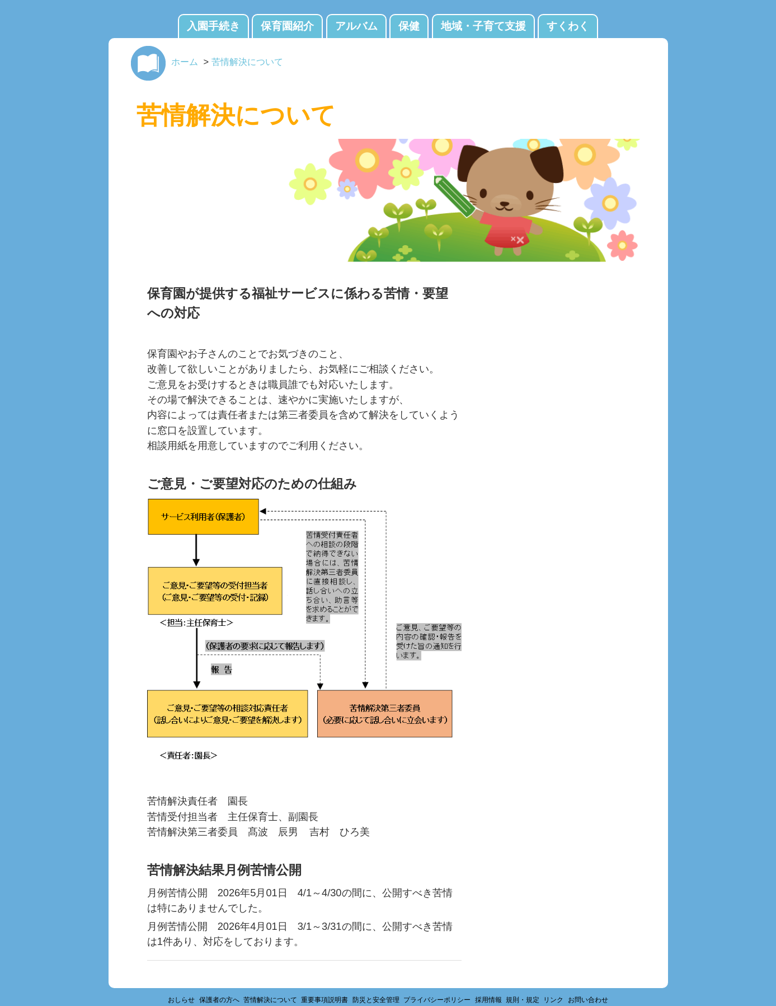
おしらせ (181, 1000)
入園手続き (213, 26)
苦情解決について (247, 62)
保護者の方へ (219, 1000)
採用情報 (488, 1000)
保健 (409, 26)
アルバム (356, 26)
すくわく (568, 26)
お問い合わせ (588, 1000)
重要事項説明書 (324, 1000)
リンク (553, 1000)
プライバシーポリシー (437, 1000)
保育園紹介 (287, 26)
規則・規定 (522, 1000)
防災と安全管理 (375, 1000)
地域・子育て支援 (483, 26)
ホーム (184, 62)
